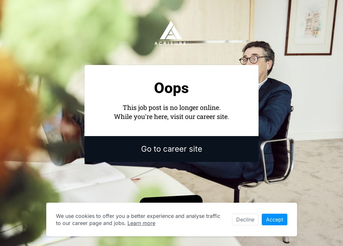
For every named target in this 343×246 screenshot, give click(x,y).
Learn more (141, 223)
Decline (245, 219)
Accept (274, 219)
